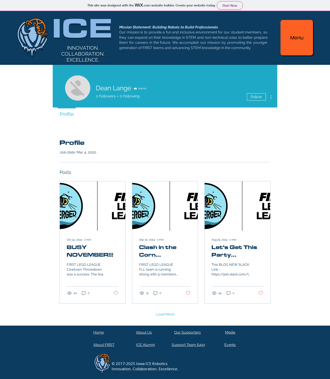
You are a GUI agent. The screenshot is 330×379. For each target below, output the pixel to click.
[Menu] (296, 37)
